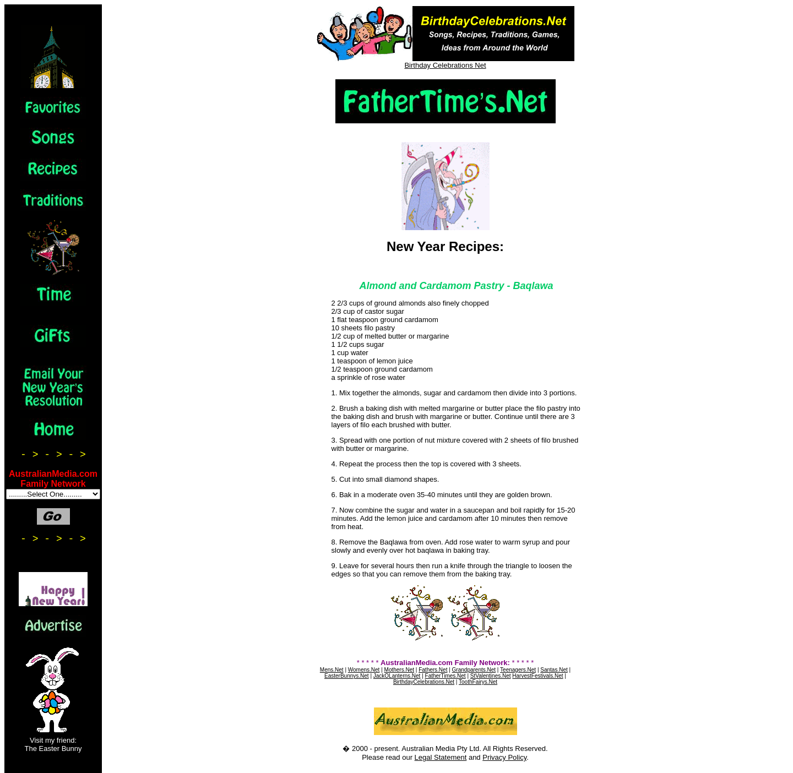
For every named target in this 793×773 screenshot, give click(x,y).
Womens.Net (364, 670)
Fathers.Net (433, 670)
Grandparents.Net (474, 670)
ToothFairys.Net (478, 682)
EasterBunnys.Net (346, 676)
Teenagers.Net (518, 670)
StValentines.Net (490, 676)
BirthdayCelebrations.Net (423, 682)
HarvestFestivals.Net (537, 676)
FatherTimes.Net (445, 676)
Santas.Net (553, 670)
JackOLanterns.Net (397, 676)
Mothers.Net (399, 670)
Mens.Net (332, 670)
